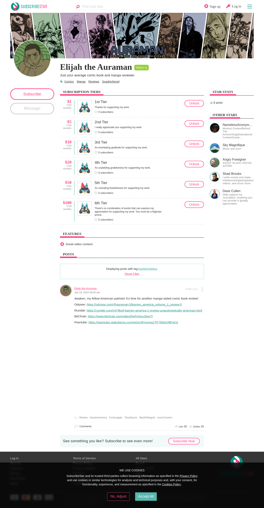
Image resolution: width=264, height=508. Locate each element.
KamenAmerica (98, 417)
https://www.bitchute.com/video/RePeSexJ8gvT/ (120, 316)
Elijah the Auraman (85, 288)
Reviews (93, 81)
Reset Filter (132, 273)
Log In (14, 458)
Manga (81, 81)
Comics (69, 81)
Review (83, 417)
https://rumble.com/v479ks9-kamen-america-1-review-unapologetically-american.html (144, 310)
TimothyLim (130, 417)
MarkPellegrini (147, 417)
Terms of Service (84, 458)
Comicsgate (115, 417)
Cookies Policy (171, 484)
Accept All (146, 496)
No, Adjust (118, 496)
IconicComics (148, 268)
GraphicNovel (110, 81)
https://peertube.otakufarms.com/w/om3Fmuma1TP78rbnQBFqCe (133, 322)
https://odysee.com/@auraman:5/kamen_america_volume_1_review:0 (134, 304)
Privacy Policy (189, 476)
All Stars (141, 458)
